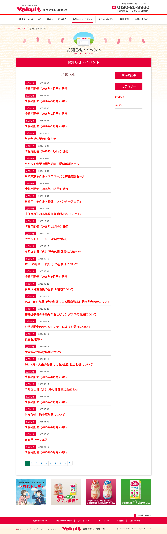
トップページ (21, 28)
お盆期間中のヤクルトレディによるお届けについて (58, 326)
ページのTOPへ (142, 515)
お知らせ (119, 96)
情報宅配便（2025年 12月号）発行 (46, 151)
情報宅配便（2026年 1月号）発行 (46, 126)
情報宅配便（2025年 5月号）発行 (46, 452)
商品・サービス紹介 (56, 19)
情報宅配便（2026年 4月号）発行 (46, 88)
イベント (119, 105)
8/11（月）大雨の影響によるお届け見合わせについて (59, 364)
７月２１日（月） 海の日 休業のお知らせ (51, 389)
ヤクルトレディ (106, 19)
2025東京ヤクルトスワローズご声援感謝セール (55, 176)
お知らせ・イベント (82, 19)
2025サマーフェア (36, 439)
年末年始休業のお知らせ (40, 138)
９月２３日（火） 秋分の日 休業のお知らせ (53, 251)
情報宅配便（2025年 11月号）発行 (46, 188)
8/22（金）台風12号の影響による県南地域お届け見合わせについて (67, 301)
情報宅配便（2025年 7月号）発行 (46, 402)
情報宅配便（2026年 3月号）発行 (46, 101)
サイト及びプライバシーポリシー (44, 529)
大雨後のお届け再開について (43, 352)
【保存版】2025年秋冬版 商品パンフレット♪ (53, 214)
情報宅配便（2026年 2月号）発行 (46, 113)
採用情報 (124, 19)
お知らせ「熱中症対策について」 (46, 414)
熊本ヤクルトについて (30, 19)
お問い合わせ (141, 19)
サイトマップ (22, 529)
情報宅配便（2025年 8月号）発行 (46, 377)
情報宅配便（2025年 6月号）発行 (46, 427)
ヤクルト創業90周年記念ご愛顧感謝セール (52, 163)
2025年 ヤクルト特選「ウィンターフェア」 (53, 201)
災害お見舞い (33, 339)
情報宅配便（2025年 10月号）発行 (46, 226)
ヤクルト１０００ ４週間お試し (46, 239)
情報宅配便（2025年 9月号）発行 (46, 276)
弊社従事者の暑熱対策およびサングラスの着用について (60, 314)
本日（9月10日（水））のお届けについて (51, 264)
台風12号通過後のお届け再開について (49, 289)
